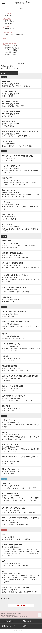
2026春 (3, 73)
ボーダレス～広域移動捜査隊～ (13, 263)
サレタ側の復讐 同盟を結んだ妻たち (15, 275)
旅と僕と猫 (6, 406)
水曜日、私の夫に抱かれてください (15, 287)
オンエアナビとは (7, 621)
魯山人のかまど (8, 214)
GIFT (4, 571)
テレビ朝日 (5, 168)
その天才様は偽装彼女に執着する (14, 312)
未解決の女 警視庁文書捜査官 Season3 (16, 322)
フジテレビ (5, 84)
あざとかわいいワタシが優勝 (12, 386)
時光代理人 (6, 483)
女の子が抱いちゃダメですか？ (13, 396)
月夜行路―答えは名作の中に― (13, 253)
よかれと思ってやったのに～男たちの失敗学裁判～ (20, 376)
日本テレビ (5, 124)
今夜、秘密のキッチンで (11, 344)
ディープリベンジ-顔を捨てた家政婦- (15, 587)
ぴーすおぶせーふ (8, 224)
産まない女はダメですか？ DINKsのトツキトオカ (20, 131)
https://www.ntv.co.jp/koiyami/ (14, 34)
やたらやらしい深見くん (11, 101)
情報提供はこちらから (8, 626)
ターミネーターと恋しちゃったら (14, 508)
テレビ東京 (5, 134)
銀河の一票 (6, 81)
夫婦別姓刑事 (7, 178)
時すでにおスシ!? (8, 190)
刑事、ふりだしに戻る (10, 444)
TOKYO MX (5, 104)
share (4, 535)
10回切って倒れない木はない (12, 545)
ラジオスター (7, 141)
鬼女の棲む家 (7, 297)
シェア (8, 598)
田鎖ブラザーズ (8, 432)
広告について (26, 621)
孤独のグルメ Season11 (11, 469)
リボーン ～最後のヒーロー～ (13, 166)
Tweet (3, 598)
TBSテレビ (5, 192)
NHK (3, 144)
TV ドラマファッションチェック (21, 2)
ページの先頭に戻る (39, 615)
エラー (4, 561)
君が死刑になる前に (9, 366)
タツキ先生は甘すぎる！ (11, 493)
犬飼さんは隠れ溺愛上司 (11, 111)
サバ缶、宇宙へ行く (9, 91)
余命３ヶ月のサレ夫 (9, 420)
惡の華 (4, 334)
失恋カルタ (6, 202)
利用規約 (25, 626)
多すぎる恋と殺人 (8, 121)
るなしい (5, 356)
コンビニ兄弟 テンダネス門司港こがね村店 (17, 156)
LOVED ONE (6, 241)
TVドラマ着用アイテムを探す (10, 68)
